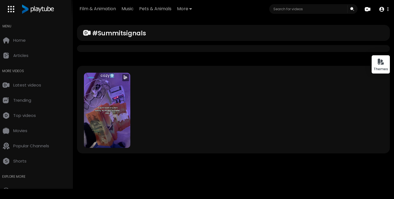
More (190, 9)
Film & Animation (104, 9)
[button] (384, 9)
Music (134, 9)
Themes (381, 65)
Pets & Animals (161, 9)
